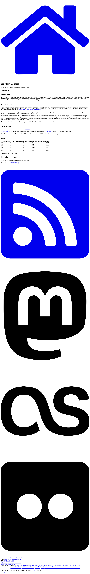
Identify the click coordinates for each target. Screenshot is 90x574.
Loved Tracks (26, 557)
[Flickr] (45, 556)
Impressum (5, 560)
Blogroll (20, 559)
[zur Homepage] (45, 79)
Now (11, 557)
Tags (13, 559)
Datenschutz (11, 560)
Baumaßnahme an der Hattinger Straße (34, 565)
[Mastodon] (45, 366)
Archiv (14, 557)
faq (9, 561)
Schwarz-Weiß (51, 565)
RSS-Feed (33, 570)
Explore (6, 559)
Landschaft (74, 565)
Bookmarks (24, 568)
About (8, 557)
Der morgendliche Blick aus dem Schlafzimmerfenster (53, 568)
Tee (15, 565)
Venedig (79, 565)
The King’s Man (4, 131)
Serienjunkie (23, 565)
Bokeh (56, 565)
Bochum (45, 565)
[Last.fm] (45, 455)
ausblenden (3, 572)
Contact (12, 561)
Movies (59, 565)
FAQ (17, 557)
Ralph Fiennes (48, 131)
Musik (18, 565)
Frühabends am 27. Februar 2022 (9, 153)
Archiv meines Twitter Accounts (72, 568)
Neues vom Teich (13, 566)
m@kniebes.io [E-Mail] (20, 162)
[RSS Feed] (45, 264)
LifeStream (18, 568)
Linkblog (16, 559)
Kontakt (20, 557)
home (2, 561)
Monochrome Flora (47, 566)
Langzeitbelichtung (5, 566)
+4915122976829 (13, 162)
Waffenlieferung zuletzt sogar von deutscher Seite (29, 109)
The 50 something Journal (23, 566)
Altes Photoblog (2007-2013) (33, 568)
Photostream (13, 568)
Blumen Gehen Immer (66, 565)
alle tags (54, 566)
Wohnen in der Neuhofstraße (36, 566)
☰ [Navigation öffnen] (1, 80)
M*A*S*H (27, 129)
